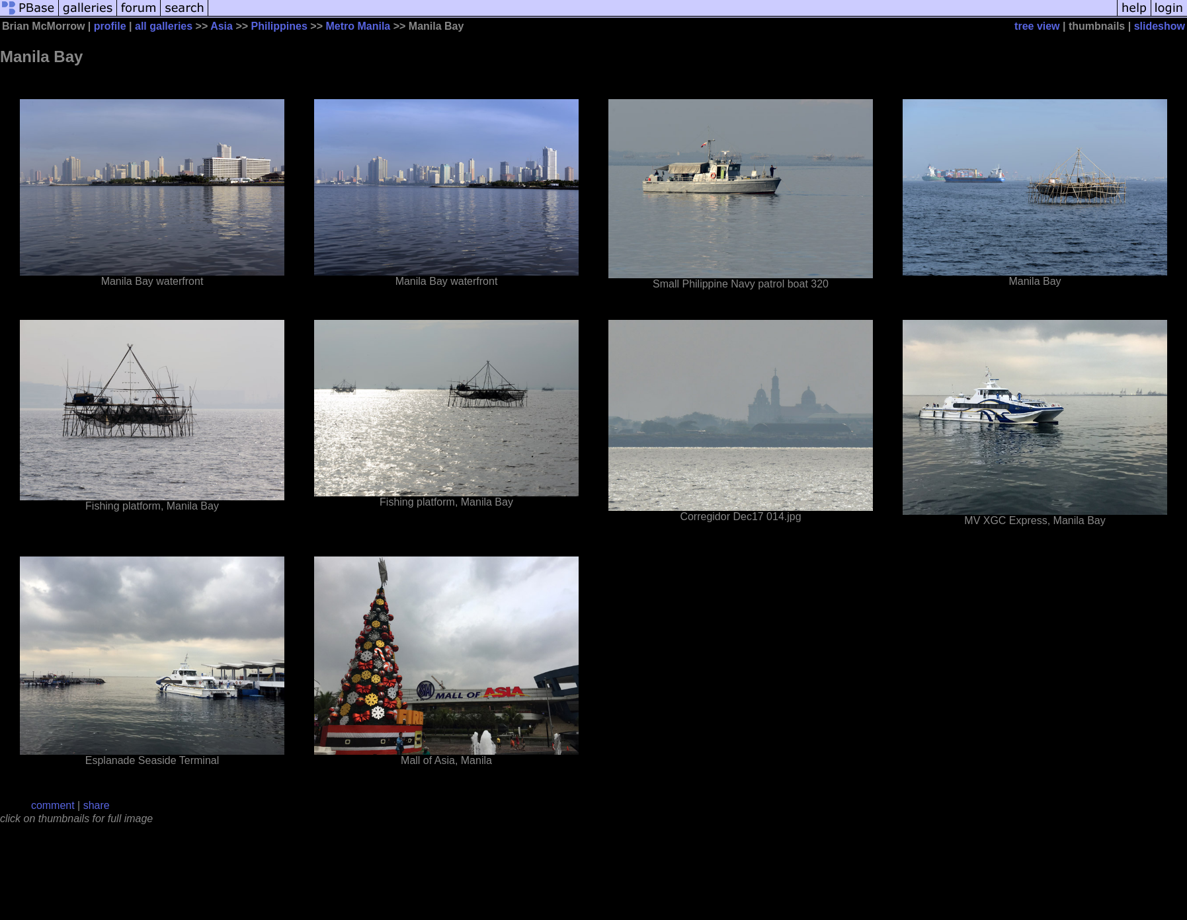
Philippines (279, 26)
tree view (1036, 26)
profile (110, 26)
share (96, 805)
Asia (221, 26)
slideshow (1159, 26)
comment (53, 805)
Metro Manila (357, 26)
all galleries (163, 26)
